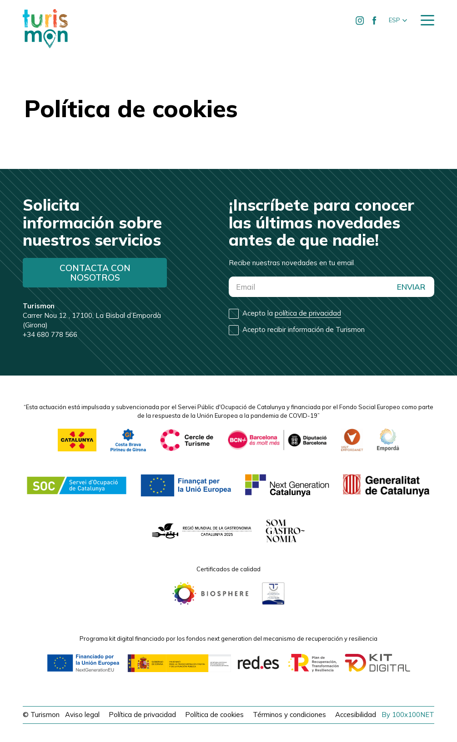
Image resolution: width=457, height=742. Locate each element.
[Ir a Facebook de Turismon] (375, 20)
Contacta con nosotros (95, 272)
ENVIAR (411, 287)
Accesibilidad (355, 714)
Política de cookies (214, 714)
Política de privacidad (142, 714)
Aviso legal (82, 714)
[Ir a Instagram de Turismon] (360, 20)
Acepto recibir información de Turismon (303, 329)
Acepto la (291, 313)
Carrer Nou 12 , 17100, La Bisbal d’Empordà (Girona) (92, 315)
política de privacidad (308, 313)
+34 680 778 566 (50, 334)
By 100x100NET (408, 714)
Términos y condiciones (289, 714)
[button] (398, 20)
